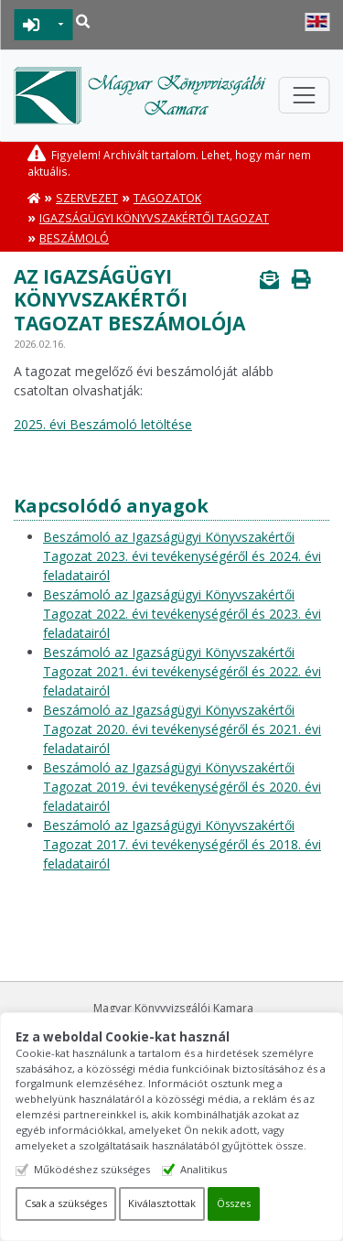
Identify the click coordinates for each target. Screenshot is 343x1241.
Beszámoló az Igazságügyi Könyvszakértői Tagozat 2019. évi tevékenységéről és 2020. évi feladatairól (182, 787)
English (317, 22)
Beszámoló (74, 238)
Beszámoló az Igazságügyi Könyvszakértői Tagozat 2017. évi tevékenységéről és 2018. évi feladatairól (182, 844)
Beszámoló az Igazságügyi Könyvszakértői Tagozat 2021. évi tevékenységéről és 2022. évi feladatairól (182, 671)
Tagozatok (167, 198)
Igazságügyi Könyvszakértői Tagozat (154, 218)
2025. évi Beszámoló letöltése (103, 424)
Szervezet (87, 198)
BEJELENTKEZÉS (31, 24)
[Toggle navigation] (303, 95)
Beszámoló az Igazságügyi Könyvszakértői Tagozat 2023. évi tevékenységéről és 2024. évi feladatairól (182, 556)
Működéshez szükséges (92, 1169)
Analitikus (203, 1169)
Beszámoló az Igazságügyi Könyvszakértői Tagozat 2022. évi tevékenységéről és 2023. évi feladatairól (182, 614)
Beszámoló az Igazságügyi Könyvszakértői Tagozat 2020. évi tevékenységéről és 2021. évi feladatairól (182, 729)
